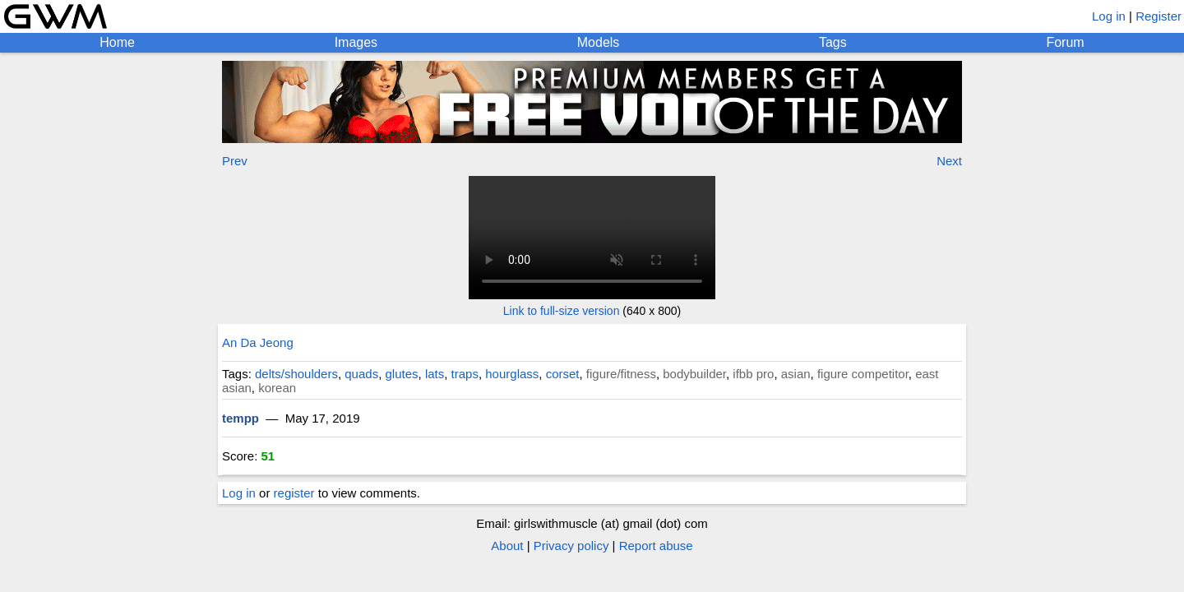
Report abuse (656, 546)
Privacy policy (571, 546)
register (294, 493)
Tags (833, 42)
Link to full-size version (561, 310)
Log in (1109, 16)
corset (563, 374)
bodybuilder (694, 374)
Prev (234, 161)
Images (356, 42)
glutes (402, 374)
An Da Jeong (258, 342)
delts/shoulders (296, 374)
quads (361, 374)
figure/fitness (621, 374)
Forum (1065, 42)
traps (465, 374)
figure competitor (863, 374)
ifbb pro (753, 374)
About (507, 546)
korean (277, 388)
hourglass (512, 374)
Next (949, 161)
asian (796, 374)
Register (1158, 16)
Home (117, 42)
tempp (240, 418)
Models (598, 42)
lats (434, 374)
